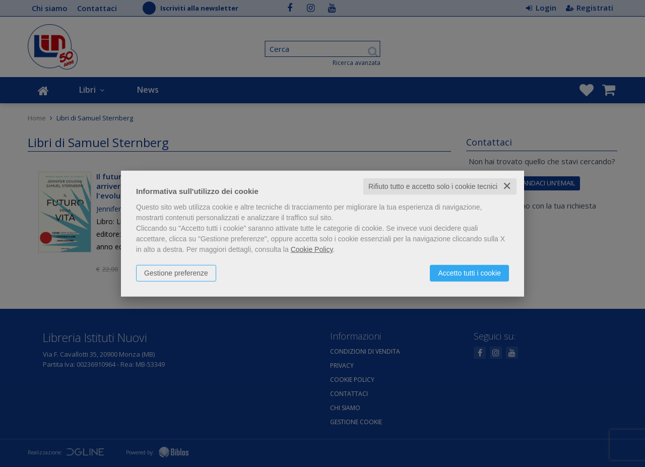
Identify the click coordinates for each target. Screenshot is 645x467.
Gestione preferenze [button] (176, 273)
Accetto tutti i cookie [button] (469, 273)
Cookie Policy (312, 249)
